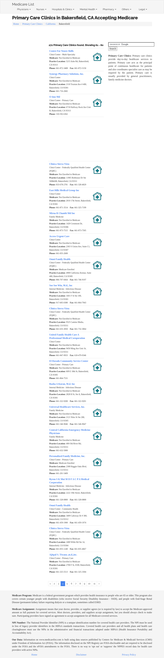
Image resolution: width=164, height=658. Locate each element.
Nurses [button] (41, 9)
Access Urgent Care (59, 236)
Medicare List (23, 3)
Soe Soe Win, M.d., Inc (60, 285)
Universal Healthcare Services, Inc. (67, 407)
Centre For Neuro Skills (61, 51)
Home (16, 24)
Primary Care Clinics (32, 24)
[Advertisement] (82, 34)
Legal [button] (143, 9)
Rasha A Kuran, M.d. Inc (62, 384)
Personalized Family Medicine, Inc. (67, 456)
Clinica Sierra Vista (59, 164)
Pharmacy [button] (109, 9)
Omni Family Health (59, 259)
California (51, 24)
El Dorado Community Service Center (68, 361)
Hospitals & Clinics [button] (63, 9)
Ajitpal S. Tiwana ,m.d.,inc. (63, 554)
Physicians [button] (24, 9)
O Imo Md (54, 97)
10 (89, 583)
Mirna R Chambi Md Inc (62, 213)
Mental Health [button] (88, 9)
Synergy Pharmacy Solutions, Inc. (66, 74)
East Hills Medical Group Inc (64, 190)
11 (94, 583)
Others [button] (126, 9)
